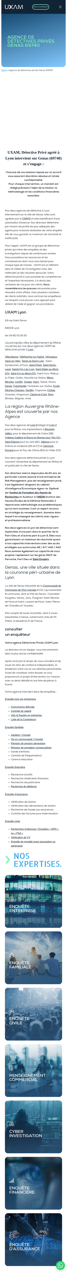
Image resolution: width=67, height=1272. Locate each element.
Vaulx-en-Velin (12, 361)
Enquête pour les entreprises (20, 699)
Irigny (36, 381)
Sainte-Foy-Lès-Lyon (23, 369)
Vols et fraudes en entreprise (26, 715)
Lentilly (19, 381)
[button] (60, 1265)
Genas (8, 386)
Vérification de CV (20, 837)
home (4, 70)
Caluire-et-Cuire (38, 394)
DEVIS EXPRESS (41, 7)
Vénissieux (51, 356)
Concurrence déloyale (23, 706)
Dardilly (30, 390)
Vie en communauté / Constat (27, 739)
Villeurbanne (11, 356)
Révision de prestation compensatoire (31, 747)
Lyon (30, 349)
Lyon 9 (34, 425)
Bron (50, 394)
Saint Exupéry (41, 559)
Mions (50, 377)
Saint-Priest (35, 365)
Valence (45, 441)
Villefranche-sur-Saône (32, 356)
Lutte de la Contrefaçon (23, 719)
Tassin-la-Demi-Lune (33, 361)
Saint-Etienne (12, 441)
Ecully (56, 386)
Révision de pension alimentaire (28, 743)
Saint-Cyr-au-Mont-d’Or (23, 373)
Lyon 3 (53, 425)
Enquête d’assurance (16, 794)
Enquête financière (15, 767)
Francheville (19, 386)
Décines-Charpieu (14, 390)
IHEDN (41, 496)
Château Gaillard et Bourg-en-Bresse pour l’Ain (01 (32, 437)
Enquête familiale (14, 727)
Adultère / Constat (20, 735)
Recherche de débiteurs (24, 786)
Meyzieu (9, 381)
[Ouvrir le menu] (60, 7)
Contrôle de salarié (21, 711)
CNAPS (26, 218)
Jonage (28, 381)
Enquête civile (12, 821)
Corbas (51, 390)
